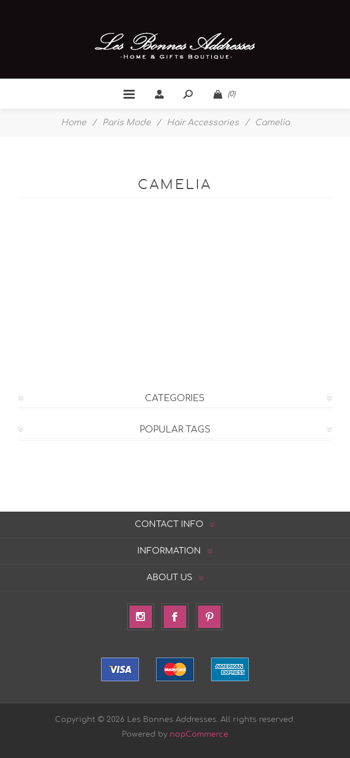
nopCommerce (199, 735)
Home (73, 123)
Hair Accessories (203, 123)
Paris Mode (126, 123)
